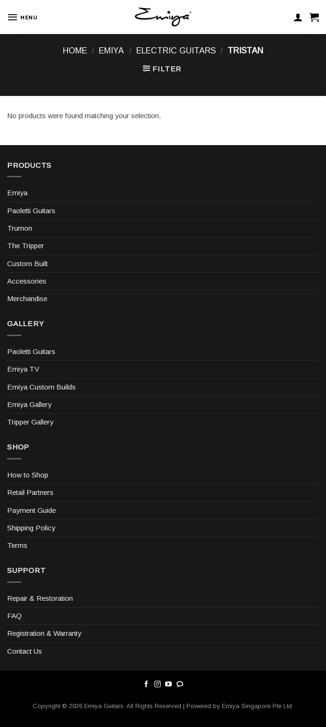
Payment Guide (31, 510)
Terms (17, 545)
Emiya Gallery (29, 404)
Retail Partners (30, 492)
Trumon (19, 228)
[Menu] (22, 17)
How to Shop (27, 475)
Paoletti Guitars (31, 211)
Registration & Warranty (44, 633)
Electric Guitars (176, 50)
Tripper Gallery (30, 422)
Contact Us (24, 651)
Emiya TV (23, 369)
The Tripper (25, 246)
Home (75, 50)
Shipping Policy (31, 528)
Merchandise (27, 298)
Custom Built (27, 264)
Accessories (26, 281)
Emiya (111, 50)
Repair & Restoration (40, 598)
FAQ (14, 616)
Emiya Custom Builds (41, 387)
